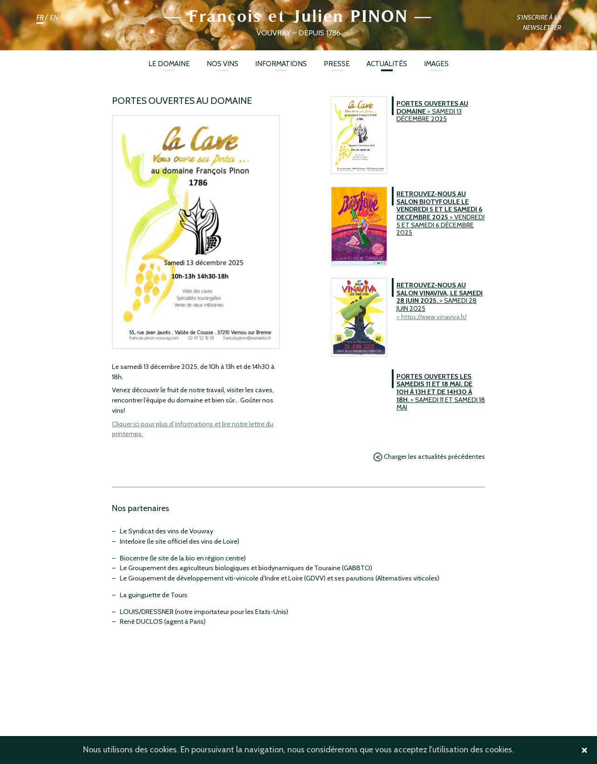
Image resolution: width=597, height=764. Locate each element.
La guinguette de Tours (153, 595)
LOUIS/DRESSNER (147, 611)
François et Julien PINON (298, 16)
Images (436, 63)
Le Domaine (169, 63)
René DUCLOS (141, 621)
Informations (281, 63)
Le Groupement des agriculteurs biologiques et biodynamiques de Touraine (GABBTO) (246, 568)
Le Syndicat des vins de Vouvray (166, 531)
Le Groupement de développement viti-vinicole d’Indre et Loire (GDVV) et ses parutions (247, 578)
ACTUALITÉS (387, 63)
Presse (337, 63)
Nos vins (222, 63)
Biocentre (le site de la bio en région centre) (183, 558)
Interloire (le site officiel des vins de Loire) (179, 541)
